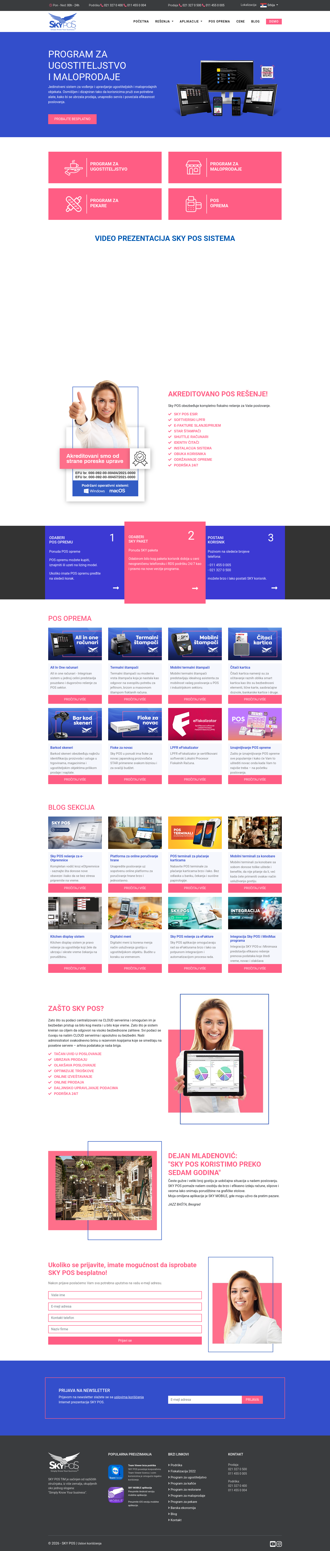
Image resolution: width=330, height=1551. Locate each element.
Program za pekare (182, 1502)
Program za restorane (184, 1489)
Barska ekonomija (182, 1508)
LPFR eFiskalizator (184, 748)
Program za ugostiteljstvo (187, 1477)
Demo (274, 21)
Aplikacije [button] (190, 21)
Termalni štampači (124, 667)
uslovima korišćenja (129, 1397)
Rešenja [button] (163, 21)
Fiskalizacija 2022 (182, 1471)
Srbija (267, 5)
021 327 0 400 (113, 5)
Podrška (175, 1465)
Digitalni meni (120, 937)
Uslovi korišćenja (89, 1543)
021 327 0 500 (191, 5)
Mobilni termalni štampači (190, 667)
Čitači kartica (240, 667)
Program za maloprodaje (186, 1496)
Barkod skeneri (61, 748)
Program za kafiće (182, 1483)
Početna (141, 21)
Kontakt (174, 1520)
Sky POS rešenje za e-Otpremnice (66, 858)
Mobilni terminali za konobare (252, 856)
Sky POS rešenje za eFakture (191, 937)
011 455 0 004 (136, 5)
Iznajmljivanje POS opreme (250, 748)
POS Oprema (219, 21)
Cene (240, 21)
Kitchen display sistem (67, 937)
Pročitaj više (75, 699)
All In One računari (64, 667)
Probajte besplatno (72, 119)
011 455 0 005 (215, 5)
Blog (255, 21)
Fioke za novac (121, 748)
